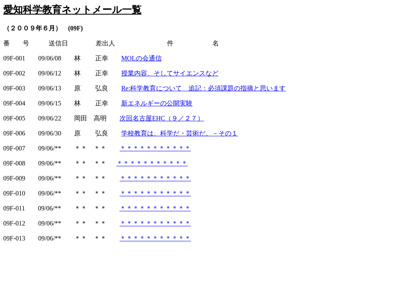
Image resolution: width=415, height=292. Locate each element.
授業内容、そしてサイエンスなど (169, 73)
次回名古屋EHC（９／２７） (162, 118)
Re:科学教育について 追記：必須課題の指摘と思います (203, 88)
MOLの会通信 (141, 58)
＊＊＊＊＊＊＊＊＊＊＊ (155, 148)
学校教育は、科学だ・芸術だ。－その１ (179, 133)
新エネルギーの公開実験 (157, 103)
